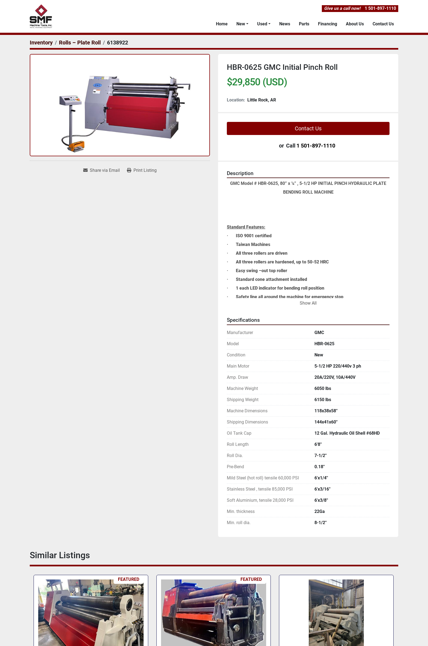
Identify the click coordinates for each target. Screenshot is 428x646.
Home (222, 23)
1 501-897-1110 (380, 8)
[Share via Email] (101, 170)
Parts (304, 23)
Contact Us (383, 23)
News (284, 23)
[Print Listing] (141, 170)
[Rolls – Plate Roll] (80, 42)
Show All (308, 303)
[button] (242, 24)
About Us (355, 23)
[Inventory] (41, 42)
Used (262, 23)
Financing (327, 23)
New (240, 23)
